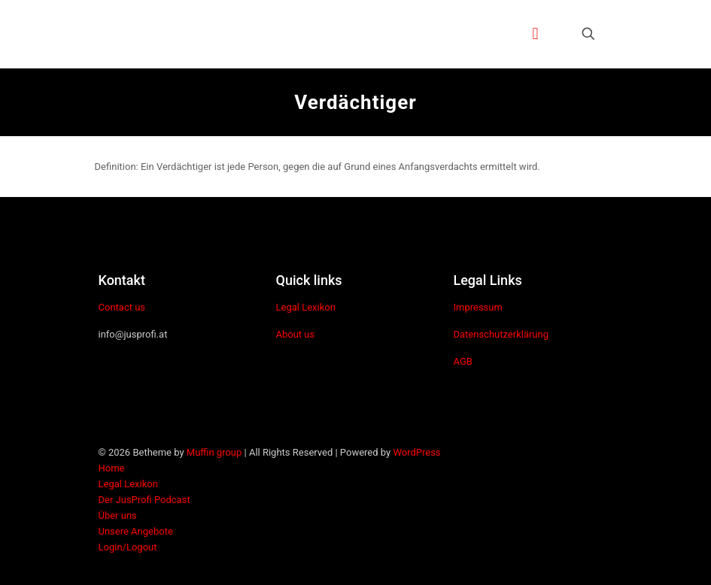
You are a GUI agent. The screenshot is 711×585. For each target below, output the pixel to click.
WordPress (416, 452)
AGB (462, 361)
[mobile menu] (535, 34)
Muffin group (214, 452)
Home (112, 468)
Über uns (118, 515)
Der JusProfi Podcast (144, 499)
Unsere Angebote (136, 531)
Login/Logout (128, 547)
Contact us (122, 307)
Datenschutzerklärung (500, 334)
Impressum (477, 307)
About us (294, 334)
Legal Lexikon (305, 307)
